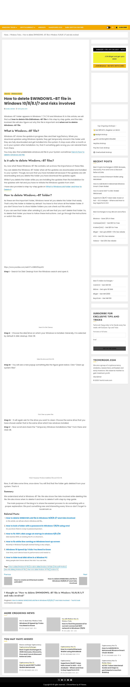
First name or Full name (100, 332)
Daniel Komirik (10, 109)
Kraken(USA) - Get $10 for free (105, 227)
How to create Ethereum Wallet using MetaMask (71, 650)
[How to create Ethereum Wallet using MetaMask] (52, 650)
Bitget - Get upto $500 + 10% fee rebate (109, 232)
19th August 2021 (27, 628)
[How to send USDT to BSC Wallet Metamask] (11, 666)
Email (94, 340)
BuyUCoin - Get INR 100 (102, 298)
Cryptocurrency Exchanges (27, 647)
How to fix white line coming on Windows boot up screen (33, 541)
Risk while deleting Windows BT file (15, 569)
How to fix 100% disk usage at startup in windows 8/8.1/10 (33, 533)
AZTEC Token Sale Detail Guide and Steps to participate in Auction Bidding (112, 669)
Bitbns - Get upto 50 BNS (103, 289)
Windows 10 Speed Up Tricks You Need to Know (28, 549)
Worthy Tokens (106, 663)
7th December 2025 (68, 673)
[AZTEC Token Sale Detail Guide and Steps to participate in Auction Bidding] (93, 666)
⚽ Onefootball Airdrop (102, 152)
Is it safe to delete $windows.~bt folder (41, 567)
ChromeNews (71, 684)
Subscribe (121, 27)
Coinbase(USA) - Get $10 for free (106, 223)
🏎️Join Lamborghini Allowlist (104, 139)
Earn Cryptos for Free (74, 27)
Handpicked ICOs (55, 27)
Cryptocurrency (27, 27)
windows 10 (54, 569)
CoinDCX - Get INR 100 (102, 285)
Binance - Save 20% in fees (103, 218)
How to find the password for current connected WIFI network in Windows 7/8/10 (74, 626)
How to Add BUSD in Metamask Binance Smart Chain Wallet (113, 650)
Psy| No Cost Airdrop (101, 148)
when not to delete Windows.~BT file (38, 569)
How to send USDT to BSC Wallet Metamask (30, 666)
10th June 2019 (22, 109)
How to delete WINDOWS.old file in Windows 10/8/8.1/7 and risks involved (40, 518)
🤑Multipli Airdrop (100, 134)
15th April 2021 (68, 631)
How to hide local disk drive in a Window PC (26, 557)
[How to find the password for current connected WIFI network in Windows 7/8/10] (53, 624)
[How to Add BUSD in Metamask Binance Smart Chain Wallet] (93, 650)
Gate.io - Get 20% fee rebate (104, 241)
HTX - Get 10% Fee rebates (103, 236)
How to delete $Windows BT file (19, 567)
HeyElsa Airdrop (99, 143)
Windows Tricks (8, 27)
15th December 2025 (68, 654)
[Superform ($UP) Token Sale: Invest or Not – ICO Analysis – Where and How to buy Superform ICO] (52, 666)
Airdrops (42, 27)
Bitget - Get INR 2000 (101, 294)
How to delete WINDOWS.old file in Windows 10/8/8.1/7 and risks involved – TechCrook (46, 600)
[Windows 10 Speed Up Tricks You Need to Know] (11, 624)
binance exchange (25, 645)
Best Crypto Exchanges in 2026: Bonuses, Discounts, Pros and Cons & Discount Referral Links (109, 170)
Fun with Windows (67, 619)
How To (7, 94)
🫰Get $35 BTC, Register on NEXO (106, 130)
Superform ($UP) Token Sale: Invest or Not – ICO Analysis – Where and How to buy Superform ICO (108, 200)
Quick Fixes (28, 621)
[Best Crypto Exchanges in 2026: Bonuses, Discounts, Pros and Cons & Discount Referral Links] (11, 650)
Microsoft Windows (60, 567)
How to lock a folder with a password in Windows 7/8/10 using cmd (38, 525)
